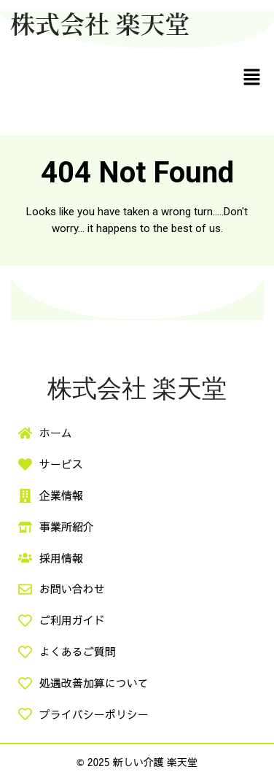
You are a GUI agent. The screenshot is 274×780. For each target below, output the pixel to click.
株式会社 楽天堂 (100, 23)
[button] (252, 76)
